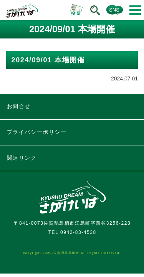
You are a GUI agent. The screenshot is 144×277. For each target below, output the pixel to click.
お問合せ (19, 106)
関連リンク (22, 158)
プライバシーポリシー (37, 132)
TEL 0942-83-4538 (72, 232)
